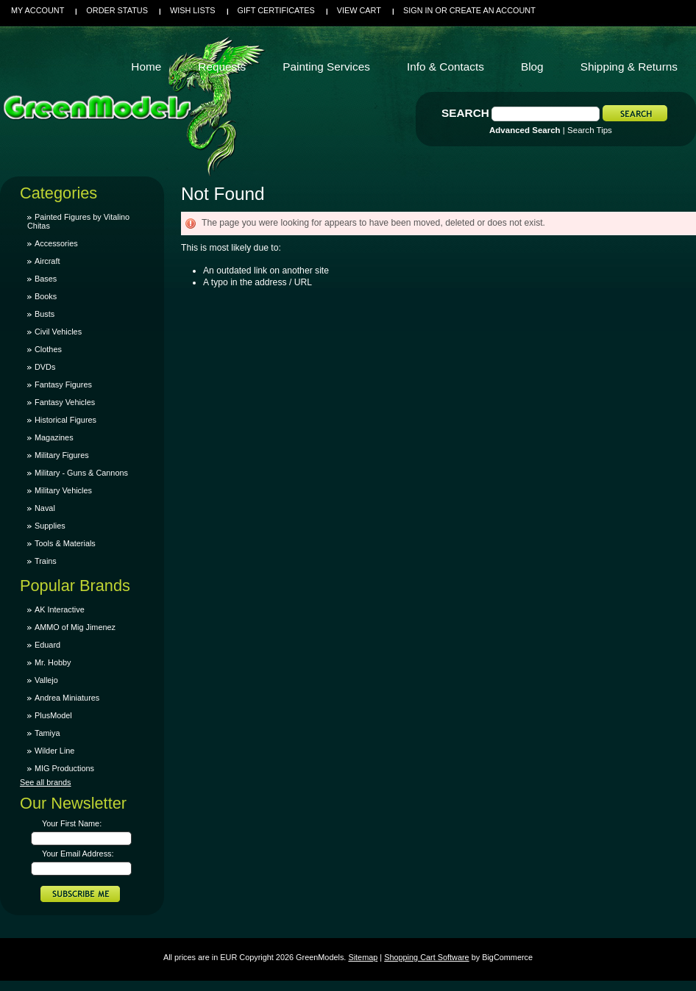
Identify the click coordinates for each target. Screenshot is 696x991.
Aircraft (47, 261)
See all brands (45, 782)
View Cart (359, 10)
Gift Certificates (276, 10)
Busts (44, 314)
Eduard (47, 644)
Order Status (117, 10)
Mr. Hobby (53, 662)
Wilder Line (54, 750)
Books (46, 296)
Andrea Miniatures (67, 697)
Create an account (493, 10)
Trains (46, 561)
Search (465, 113)
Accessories (56, 243)
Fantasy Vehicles (65, 402)
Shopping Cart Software (426, 957)
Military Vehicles (63, 490)
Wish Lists (193, 10)
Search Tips (589, 130)
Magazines (54, 437)
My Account (37, 10)
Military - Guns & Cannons (81, 472)
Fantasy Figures (63, 384)
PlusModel (53, 715)
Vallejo (46, 680)
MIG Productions (64, 768)
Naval (45, 508)
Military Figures (62, 455)
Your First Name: (72, 823)
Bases (46, 278)
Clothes (48, 349)
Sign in (418, 10)
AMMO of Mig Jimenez (75, 627)
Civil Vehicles (58, 331)
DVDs (45, 366)
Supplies (50, 525)
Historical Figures (65, 419)
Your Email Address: (78, 853)
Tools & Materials (65, 543)
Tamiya (47, 733)
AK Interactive (60, 609)
